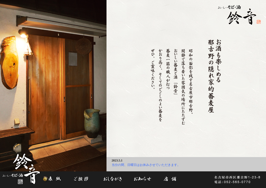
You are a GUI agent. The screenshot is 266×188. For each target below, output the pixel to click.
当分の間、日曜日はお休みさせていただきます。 (146, 165)
